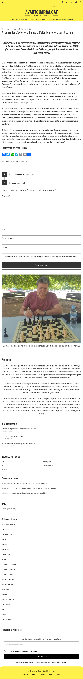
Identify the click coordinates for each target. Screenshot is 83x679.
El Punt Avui (5, 549)
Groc (3, 465)
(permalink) (24, 161)
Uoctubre (4, 469)
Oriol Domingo (6, 29)
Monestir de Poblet (7, 584)
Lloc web (5, 247)
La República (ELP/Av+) (8, 569)
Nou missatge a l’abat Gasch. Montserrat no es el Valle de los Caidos (29, 493)
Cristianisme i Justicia (8, 534)
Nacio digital (5, 589)
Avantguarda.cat (41, 12)
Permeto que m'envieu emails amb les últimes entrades (20, 651)
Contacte (42, 675)
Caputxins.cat (6, 529)
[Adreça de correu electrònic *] (41, 644)
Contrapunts (47, 462)
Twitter (66, 2)
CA (54, 7)
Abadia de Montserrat (8, 524)
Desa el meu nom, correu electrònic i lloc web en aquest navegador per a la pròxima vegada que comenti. (41, 256)
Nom (4, 229)
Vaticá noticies (6, 619)
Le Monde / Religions (8, 579)
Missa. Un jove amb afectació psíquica (13, 436)
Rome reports (6, 604)
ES (57, 7)
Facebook (62, 2)
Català (50, 675)
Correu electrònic (8, 238)
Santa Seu (5, 609)
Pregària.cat (5, 594)
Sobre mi (25, 675)
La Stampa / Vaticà (7, 574)
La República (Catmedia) (9, 564)
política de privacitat (42, 662)
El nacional (5, 544)
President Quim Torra (8, 599)
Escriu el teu (30, 174)
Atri (25, 29)
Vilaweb (4, 614)
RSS (71, 2)
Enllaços (34, 675)
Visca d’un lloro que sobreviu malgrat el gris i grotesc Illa (18, 444)
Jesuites (4, 559)
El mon (4, 539)
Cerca (80, 2)
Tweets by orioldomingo (9, 509)
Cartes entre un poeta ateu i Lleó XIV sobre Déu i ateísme (19, 429)
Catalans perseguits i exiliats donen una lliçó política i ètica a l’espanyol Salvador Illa (33, 488)
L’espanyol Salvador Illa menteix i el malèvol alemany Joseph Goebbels (29, 483)
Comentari (6, 196)
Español (58, 675)
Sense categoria (48, 465)
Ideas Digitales (6, 554)
